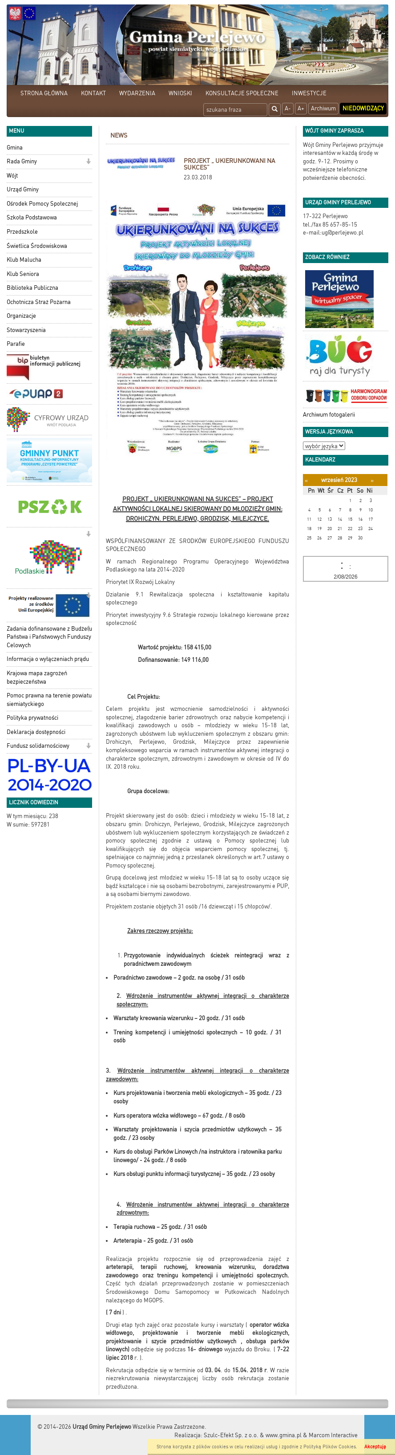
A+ (301, 108)
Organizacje (21, 315)
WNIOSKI (180, 93)
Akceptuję (375, 1447)
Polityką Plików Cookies (329, 1447)
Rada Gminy (22, 161)
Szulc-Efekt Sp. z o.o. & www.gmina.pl (253, 1435)
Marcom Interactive (333, 1435)
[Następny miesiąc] (372, 480)
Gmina (15, 147)
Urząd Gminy (23, 189)
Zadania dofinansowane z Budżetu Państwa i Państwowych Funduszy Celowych (49, 636)
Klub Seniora (23, 274)
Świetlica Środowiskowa (37, 246)
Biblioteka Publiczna (32, 287)
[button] (88, 162)
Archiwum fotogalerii (329, 414)
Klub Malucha (24, 259)
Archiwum (323, 108)
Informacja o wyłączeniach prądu (48, 659)
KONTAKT (93, 93)
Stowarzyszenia (26, 330)
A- (288, 108)
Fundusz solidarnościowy (38, 745)
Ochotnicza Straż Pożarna (39, 302)
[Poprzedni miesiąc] (306, 480)
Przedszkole (22, 231)
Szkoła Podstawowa (32, 217)
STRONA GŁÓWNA (44, 93)
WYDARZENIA (137, 93)
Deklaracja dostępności (36, 732)
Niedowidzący (363, 108)
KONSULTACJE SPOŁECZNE (242, 93)
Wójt (12, 175)
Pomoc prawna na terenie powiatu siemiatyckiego (49, 699)
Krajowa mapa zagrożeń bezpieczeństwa (37, 677)
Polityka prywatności (32, 717)
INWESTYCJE (309, 93)
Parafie (16, 343)
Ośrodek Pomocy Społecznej (42, 203)
